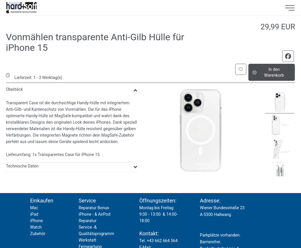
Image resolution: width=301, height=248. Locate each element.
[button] (240, 69)
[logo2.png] (140, 7)
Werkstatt (87, 240)
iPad (34, 214)
